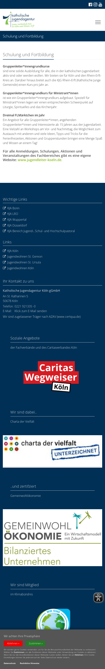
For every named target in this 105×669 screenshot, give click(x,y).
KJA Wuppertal (15, 219)
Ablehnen (12, 644)
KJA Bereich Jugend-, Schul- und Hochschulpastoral (39, 231)
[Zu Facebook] (90, 4)
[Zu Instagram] (95, 4)
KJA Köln (10, 251)
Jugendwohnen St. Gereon (22, 256)
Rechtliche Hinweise (29, 663)
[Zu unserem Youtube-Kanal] (100, 4)
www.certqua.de (69, 317)
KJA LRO (10, 214)
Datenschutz (10, 663)
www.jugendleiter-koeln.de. (40, 160)
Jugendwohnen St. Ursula (22, 262)
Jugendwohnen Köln (18, 268)
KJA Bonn (11, 208)
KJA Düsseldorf (15, 225)
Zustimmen (35, 644)
